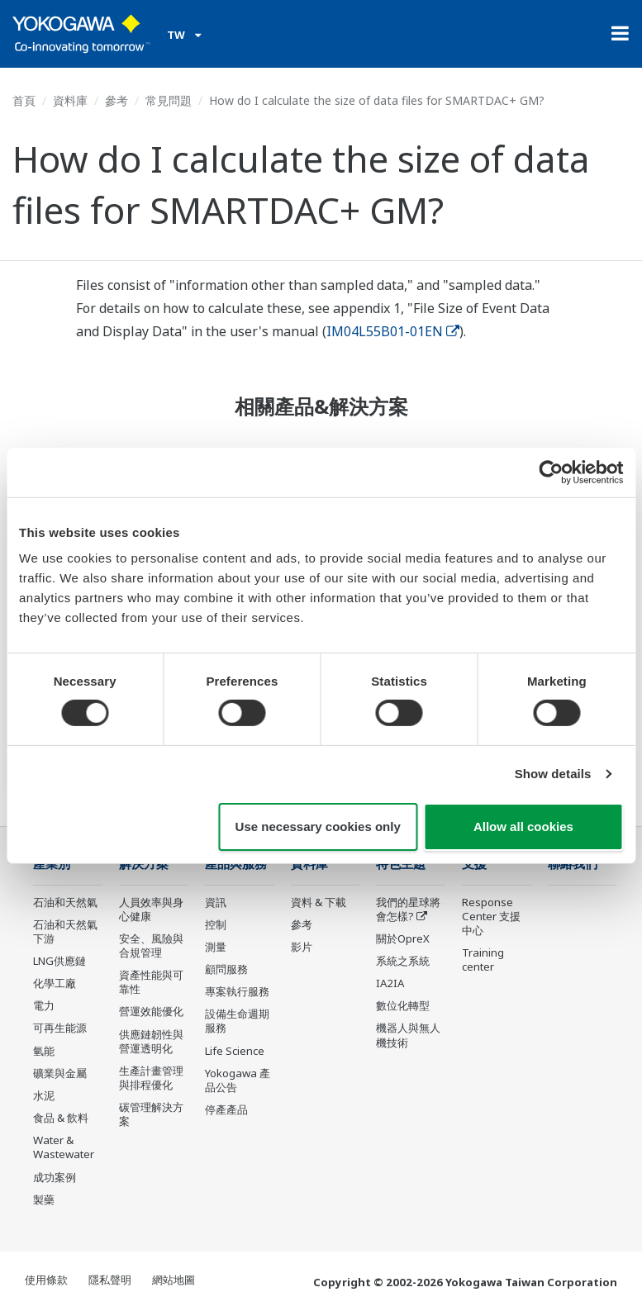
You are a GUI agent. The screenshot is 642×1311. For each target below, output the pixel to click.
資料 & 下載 (318, 902)
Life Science (234, 1050)
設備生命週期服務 (237, 1020)
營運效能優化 (151, 1011)
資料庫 (70, 100)
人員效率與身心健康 (151, 909)
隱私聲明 (109, 1279)
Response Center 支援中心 (491, 916)
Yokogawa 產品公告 (237, 1080)
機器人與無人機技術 (408, 1034)
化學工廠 (54, 983)
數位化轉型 (403, 1005)
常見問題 (168, 100)
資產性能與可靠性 (151, 981)
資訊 (215, 902)
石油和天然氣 (65, 902)
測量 (215, 946)
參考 (116, 100)
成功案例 (54, 1177)
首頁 (24, 100)
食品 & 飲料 (60, 1117)
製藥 (44, 1199)
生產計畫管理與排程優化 (151, 1077)
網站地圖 (173, 1279)
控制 (215, 924)
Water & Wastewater (63, 1147)
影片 (301, 946)
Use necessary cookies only (318, 826)
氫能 (44, 1050)
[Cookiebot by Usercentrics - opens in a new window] (550, 471)
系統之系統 (403, 960)
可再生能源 (60, 1027)
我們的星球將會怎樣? (408, 909)
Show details (553, 774)
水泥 (44, 1095)
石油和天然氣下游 (65, 931)
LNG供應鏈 (59, 960)
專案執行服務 (237, 991)
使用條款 (46, 1279)
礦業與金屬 (60, 1073)
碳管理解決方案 (151, 1114)
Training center (483, 959)
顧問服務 (226, 969)
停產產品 (226, 1109)
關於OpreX (403, 938)
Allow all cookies (523, 826)
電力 (44, 1005)
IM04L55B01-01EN (392, 331)
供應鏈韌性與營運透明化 (151, 1041)
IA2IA (390, 983)
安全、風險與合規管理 (151, 945)
